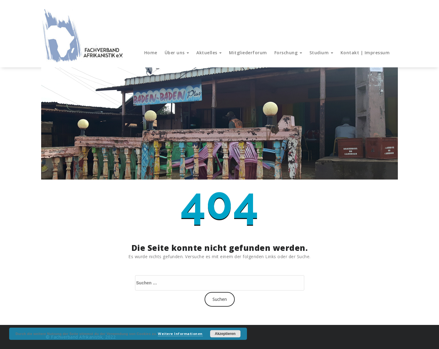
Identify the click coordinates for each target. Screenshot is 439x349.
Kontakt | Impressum (365, 52)
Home (150, 52)
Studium (321, 52)
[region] (219, 123)
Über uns (177, 52)
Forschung (288, 52)
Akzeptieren (225, 334)
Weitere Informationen (180, 333)
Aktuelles (209, 52)
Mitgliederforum (248, 52)
